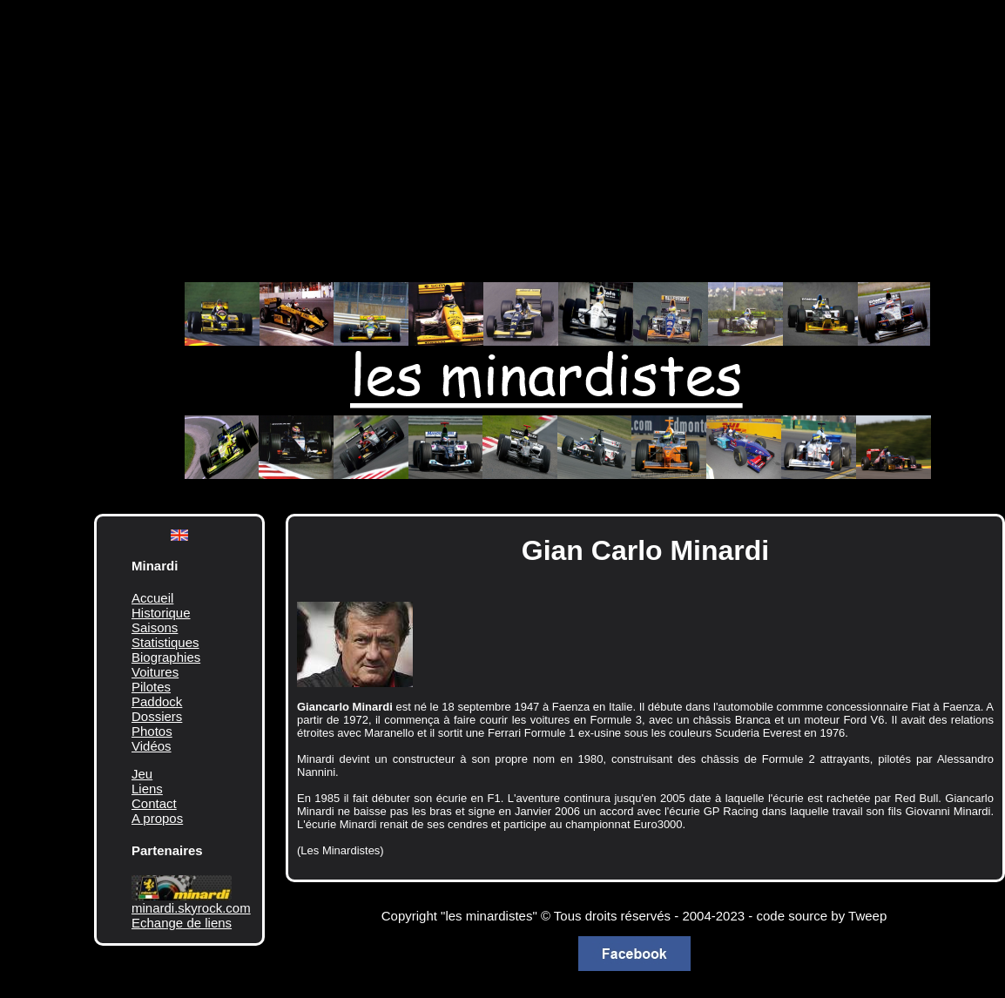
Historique (161, 612)
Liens (147, 788)
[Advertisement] (529, 131)
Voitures (155, 671)
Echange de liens (182, 922)
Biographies (166, 657)
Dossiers (157, 716)
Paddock (157, 701)
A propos (157, 818)
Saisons (155, 627)
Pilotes (151, 686)
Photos (152, 731)
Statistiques (165, 642)
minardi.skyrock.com (191, 907)
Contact (154, 803)
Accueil (152, 597)
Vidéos (152, 745)
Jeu (142, 773)
